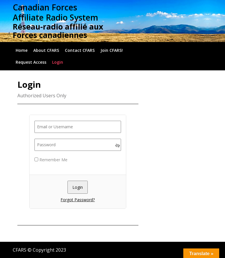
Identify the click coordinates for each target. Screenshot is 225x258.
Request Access (31, 62)
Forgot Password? (78, 199)
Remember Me (50, 159)
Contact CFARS (80, 50)
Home (22, 50)
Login (57, 62)
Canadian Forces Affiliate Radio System (55, 12)
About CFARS (46, 50)
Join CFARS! (111, 50)
